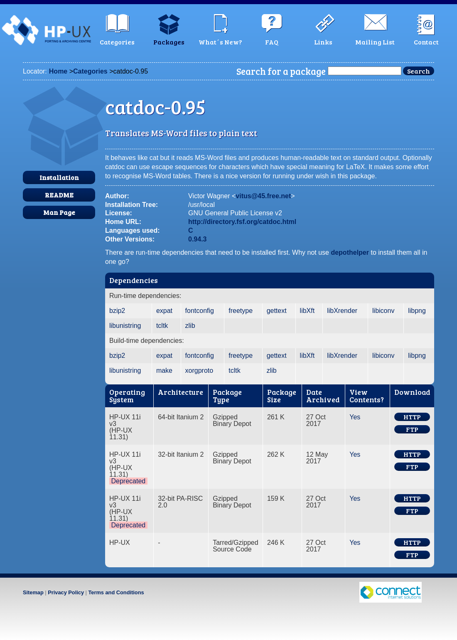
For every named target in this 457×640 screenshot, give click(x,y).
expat (164, 310)
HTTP (412, 417)
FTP (412, 429)
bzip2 (117, 310)
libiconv (383, 310)
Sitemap (33, 592)
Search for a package (281, 71)
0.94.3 (197, 239)
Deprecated (128, 481)
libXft (307, 310)
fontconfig (199, 310)
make (164, 370)
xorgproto (199, 370)
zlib (190, 325)
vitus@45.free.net (263, 195)
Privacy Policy (66, 592)
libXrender (342, 310)
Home (58, 71)
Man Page (59, 212)
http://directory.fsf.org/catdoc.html (242, 221)
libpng (417, 310)
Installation (59, 177)
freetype (240, 310)
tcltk (162, 325)
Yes (354, 417)
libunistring (125, 325)
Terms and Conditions (116, 592)
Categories (90, 71)
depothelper (350, 252)
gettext (277, 310)
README (59, 194)
